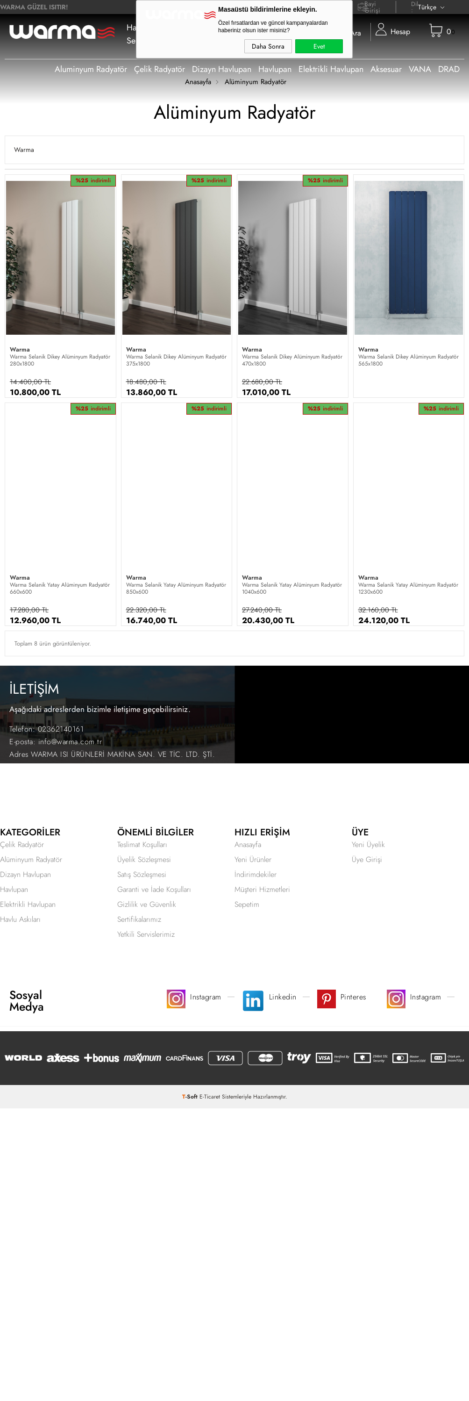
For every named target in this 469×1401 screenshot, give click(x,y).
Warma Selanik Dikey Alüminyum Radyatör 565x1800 (408, 360)
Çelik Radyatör (159, 69)
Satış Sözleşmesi (141, 874)
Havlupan (274, 69)
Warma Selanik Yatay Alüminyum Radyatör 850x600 (176, 589)
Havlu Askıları (20, 919)
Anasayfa (247, 844)
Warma (24, 149)
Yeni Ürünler (252, 859)
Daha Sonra (268, 46)
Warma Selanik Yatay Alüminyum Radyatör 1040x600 (292, 589)
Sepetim (246, 904)
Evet (319, 46)
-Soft (190, 1096)
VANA (420, 69)
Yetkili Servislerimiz (146, 934)
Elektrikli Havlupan (330, 69)
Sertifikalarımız (139, 919)
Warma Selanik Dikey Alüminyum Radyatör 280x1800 (60, 360)
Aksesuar (386, 69)
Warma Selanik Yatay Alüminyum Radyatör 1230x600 (408, 589)
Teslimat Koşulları (142, 844)
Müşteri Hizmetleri (262, 889)
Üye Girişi (367, 859)
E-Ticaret (209, 1096)
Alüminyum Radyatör (31, 859)
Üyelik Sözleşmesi (144, 859)
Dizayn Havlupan (221, 69)
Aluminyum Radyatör (91, 69)
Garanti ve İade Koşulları (154, 889)
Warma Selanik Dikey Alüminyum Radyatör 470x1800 (292, 360)
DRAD (449, 69)
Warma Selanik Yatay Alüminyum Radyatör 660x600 (60, 589)
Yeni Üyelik (368, 844)
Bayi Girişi (372, 7)
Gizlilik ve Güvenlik (146, 904)
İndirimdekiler (255, 874)
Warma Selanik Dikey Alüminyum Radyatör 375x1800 (176, 360)
